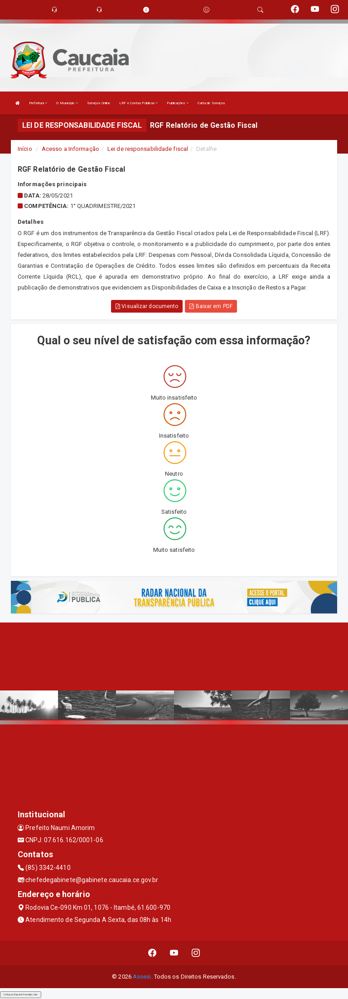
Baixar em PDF (210, 306)
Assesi (142, 976)
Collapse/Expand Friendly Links (21, 994)
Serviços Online (99, 103)
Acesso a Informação (70, 148)
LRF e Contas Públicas (138, 103)
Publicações (177, 103)
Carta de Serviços (211, 103)
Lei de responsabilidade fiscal (147, 148)
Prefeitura (38, 103)
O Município (66, 103)
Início (25, 148)
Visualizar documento (147, 306)
